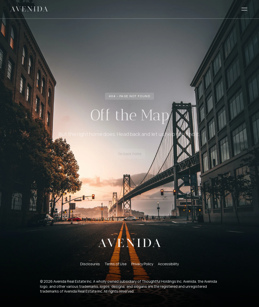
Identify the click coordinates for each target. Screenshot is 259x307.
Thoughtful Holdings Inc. (162, 281)
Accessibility (168, 263)
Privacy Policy (142, 263)
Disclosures (90, 263)
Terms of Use (115, 263)
